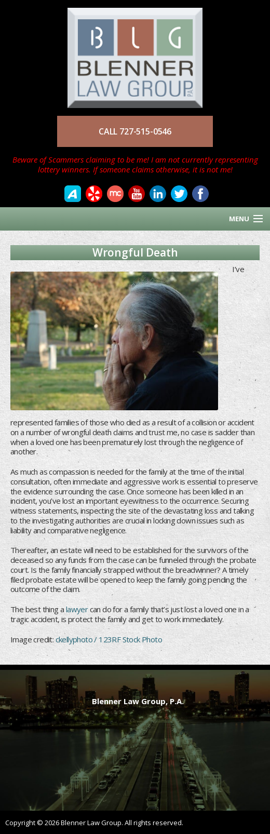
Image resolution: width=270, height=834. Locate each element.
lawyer (77, 609)
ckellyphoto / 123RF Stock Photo (109, 639)
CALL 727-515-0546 (135, 131)
